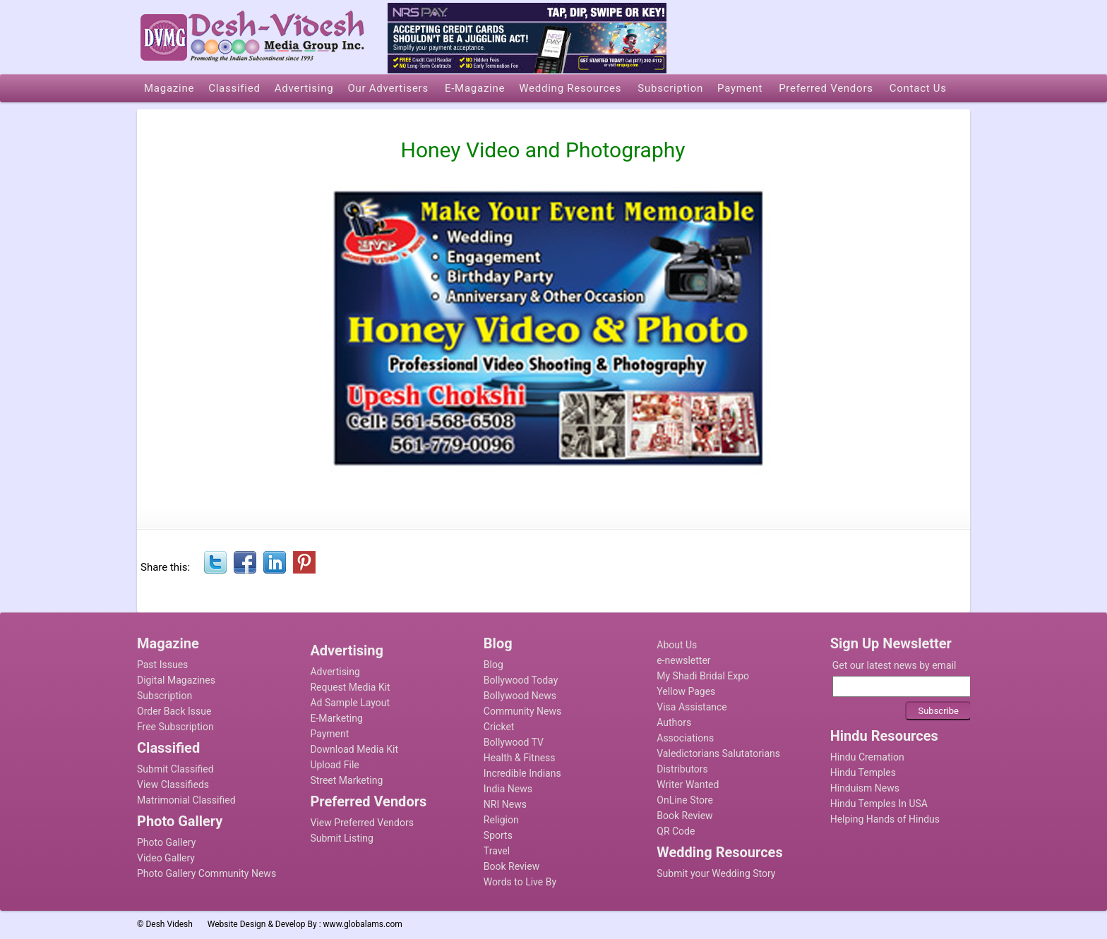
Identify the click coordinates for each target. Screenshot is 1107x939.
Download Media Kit (354, 749)
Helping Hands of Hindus (885, 819)
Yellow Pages (686, 691)
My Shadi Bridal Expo (703, 675)
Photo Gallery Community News (206, 873)
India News (508, 788)
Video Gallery (166, 858)
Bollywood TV (514, 742)
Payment (329, 733)
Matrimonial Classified (186, 800)
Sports (498, 835)
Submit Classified (175, 769)
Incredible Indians (522, 773)
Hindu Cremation (867, 757)
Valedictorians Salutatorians (718, 753)
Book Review (511, 866)
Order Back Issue (174, 711)
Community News (522, 711)
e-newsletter (683, 660)
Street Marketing (346, 780)
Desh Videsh (169, 924)
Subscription (164, 695)
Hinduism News (864, 788)
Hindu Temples (863, 772)
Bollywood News (520, 695)
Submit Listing (341, 838)
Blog (493, 664)
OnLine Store (685, 800)
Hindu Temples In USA (879, 803)
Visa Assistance (692, 707)
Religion (501, 819)
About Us (677, 644)
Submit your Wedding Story (716, 873)
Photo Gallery (166, 842)
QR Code (676, 831)
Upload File (334, 764)
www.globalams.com (362, 924)
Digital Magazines (176, 680)
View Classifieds (173, 784)
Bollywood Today (521, 680)
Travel (497, 850)
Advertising (334, 671)
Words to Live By (520, 881)
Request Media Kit (350, 687)
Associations (685, 738)
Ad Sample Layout (350, 702)
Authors (674, 722)
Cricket (499, 726)
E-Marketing (336, 718)
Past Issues (162, 664)
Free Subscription (175, 726)
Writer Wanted (688, 784)
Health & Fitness (520, 757)
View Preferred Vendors (362, 822)
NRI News (505, 804)
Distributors (682, 769)
